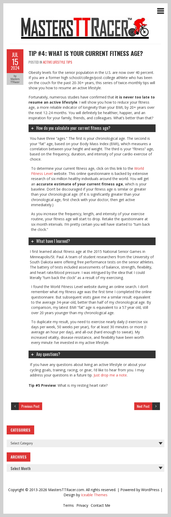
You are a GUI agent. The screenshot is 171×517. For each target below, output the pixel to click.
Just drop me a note (110, 375)
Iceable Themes (94, 494)
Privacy (82, 505)
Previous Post (30, 406)
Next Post (143, 406)
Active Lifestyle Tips (57, 62)
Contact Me (100, 505)
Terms (68, 505)
